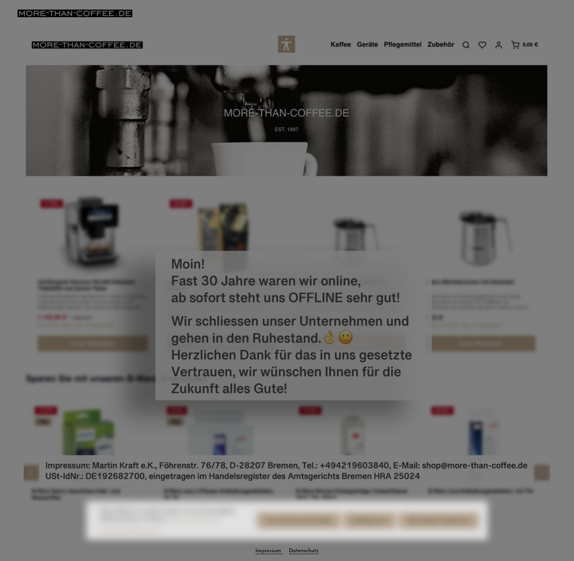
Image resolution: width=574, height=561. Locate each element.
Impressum (269, 551)
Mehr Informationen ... (196, 529)
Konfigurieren (369, 530)
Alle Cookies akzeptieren (438, 530)
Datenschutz (304, 551)
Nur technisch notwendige (298, 530)
